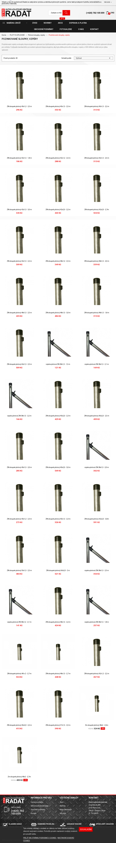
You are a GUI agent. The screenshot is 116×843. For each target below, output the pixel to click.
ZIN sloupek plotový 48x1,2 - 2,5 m (58, 261)
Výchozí (93, 58)
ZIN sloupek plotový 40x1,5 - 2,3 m (58, 519)
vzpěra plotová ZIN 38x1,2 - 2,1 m (19, 622)
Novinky (63, 806)
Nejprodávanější (65, 810)
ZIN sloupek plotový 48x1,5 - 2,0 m (96, 261)
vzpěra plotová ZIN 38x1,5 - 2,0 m (96, 467)
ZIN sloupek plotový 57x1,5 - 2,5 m (58, 725)
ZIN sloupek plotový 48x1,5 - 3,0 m (58, 313)
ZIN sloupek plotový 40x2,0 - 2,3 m (58, 416)
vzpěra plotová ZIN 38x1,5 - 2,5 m (96, 570)
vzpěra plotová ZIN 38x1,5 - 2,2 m (19, 416)
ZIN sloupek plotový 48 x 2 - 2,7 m (19, 673)
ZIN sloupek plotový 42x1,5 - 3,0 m (19, 209)
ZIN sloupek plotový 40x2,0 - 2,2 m (19, 725)
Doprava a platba (37, 802)
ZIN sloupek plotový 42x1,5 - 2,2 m (19, 261)
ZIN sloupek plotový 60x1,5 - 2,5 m (19, 364)
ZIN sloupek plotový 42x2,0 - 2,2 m (58, 209)
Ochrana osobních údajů (39, 806)
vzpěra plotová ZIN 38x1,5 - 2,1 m (96, 364)
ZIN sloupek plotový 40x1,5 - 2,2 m (96, 106)
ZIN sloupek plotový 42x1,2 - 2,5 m (58, 158)
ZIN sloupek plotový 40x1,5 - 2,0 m (19, 467)
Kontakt (33, 813)
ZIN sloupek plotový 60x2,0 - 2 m (58, 570)
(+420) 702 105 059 (95, 13)
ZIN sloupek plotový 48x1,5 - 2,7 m (58, 673)
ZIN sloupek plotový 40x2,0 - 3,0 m (58, 467)
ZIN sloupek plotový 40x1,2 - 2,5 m (19, 106)
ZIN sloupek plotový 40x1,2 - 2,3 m (19, 519)
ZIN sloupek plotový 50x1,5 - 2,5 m (19, 570)
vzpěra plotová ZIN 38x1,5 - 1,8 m (96, 622)
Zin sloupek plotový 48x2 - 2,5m (96, 725)
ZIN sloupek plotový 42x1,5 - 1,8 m (19, 158)
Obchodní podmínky (38, 810)
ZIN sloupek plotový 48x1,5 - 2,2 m (58, 622)
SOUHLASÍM (86, 829)
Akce (62, 802)
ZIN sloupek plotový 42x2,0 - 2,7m (96, 209)
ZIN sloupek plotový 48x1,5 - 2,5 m (19, 313)
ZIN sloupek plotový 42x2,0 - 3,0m (96, 519)
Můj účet (63, 813)
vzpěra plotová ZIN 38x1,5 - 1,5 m (58, 364)
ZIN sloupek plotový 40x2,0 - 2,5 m (96, 416)
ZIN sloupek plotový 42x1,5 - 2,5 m (96, 158)
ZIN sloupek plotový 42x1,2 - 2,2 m (96, 673)
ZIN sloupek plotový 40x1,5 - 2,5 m (58, 106)
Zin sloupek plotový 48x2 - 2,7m (19, 777)
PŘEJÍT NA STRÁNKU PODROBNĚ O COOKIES (40, 838)
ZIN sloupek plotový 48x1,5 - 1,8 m (96, 313)
